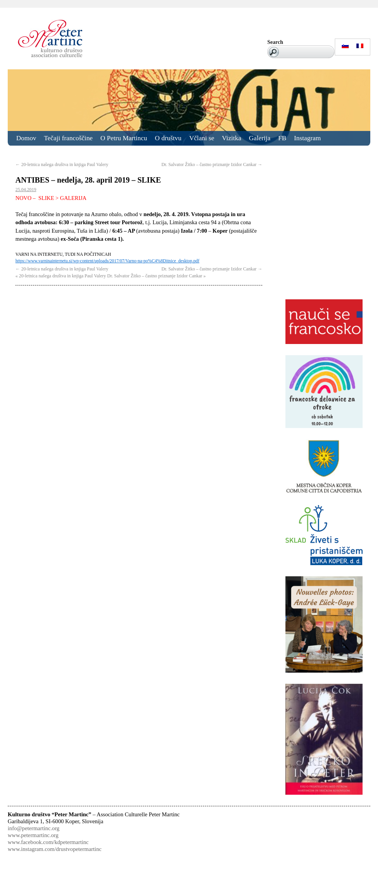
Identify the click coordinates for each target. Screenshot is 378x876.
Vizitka (231, 138)
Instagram (307, 138)
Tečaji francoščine (68, 138)
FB (282, 138)
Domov (26, 138)
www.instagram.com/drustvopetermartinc (54, 849)
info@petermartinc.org (33, 828)
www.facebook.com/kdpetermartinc (48, 842)
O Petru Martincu (123, 138)
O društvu (168, 138)
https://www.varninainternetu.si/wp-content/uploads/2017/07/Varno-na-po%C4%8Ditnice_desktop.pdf (107, 260)
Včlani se (201, 138)
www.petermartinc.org (33, 835)
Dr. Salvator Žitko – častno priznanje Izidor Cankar (211, 164)
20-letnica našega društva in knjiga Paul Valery (61, 164)
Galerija (259, 138)
